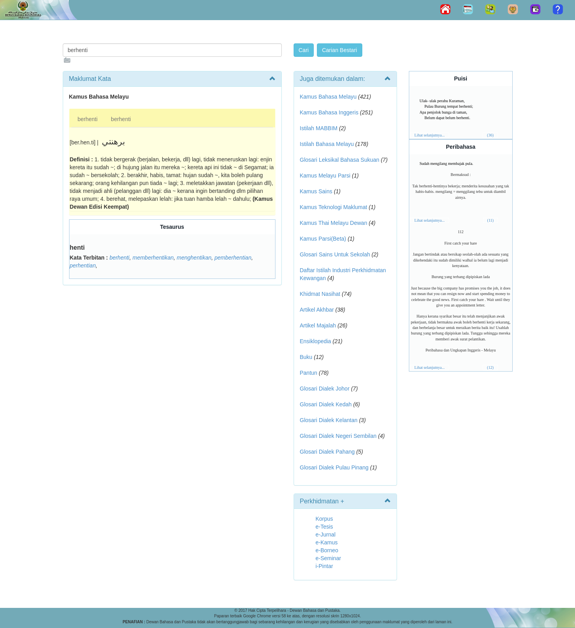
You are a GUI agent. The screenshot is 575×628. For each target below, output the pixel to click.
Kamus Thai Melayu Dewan (333, 223)
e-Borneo (327, 550)
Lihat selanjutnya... (429, 135)
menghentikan (194, 257)
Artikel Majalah (318, 325)
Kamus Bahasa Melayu (329, 96)
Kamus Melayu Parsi (325, 175)
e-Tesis (324, 526)
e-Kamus (327, 542)
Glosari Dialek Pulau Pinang (334, 467)
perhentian (83, 265)
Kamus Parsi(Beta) (323, 239)
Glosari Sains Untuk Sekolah (335, 254)
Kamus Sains (316, 191)
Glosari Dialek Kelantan (329, 420)
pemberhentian (233, 257)
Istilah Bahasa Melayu (327, 144)
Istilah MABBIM (319, 128)
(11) (490, 220)
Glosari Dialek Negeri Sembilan (338, 436)
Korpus (324, 519)
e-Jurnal (326, 534)
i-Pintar (324, 566)
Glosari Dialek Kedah (326, 404)
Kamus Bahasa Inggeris (329, 112)
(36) (490, 135)
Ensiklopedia (315, 341)
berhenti (88, 119)
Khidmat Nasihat (320, 294)
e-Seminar (328, 558)
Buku (306, 357)
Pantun (308, 373)
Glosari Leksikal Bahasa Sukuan (340, 160)
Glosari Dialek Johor (325, 388)
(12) (490, 367)
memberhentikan (153, 257)
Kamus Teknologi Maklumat (333, 207)
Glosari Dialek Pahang (327, 452)
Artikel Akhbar (317, 310)
